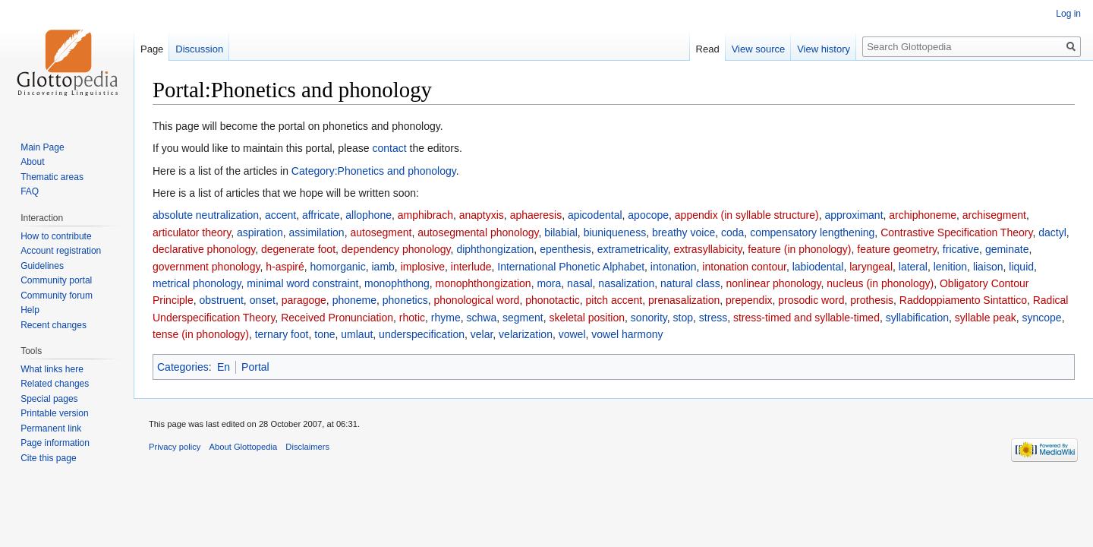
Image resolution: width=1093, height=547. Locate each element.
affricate (321, 215)
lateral (913, 267)
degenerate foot (298, 249)
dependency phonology (396, 249)
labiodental (818, 267)
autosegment (380, 232)
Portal (255, 367)
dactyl (1052, 232)
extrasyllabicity (708, 249)
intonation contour (744, 267)
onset (263, 300)
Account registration (60, 250)
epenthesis (565, 249)
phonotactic (552, 300)
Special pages (48, 399)
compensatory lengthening (812, 232)
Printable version (54, 413)
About (32, 162)
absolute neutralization (206, 215)
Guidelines (42, 266)
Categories (183, 367)
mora (549, 283)
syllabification (917, 317)
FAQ (29, 191)
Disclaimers (307, 446)
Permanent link (50, 428)
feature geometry (897, 249)
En (223, 367)
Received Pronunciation (337, 317)
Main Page (42, 147)
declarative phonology (204, 249)
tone (324, 334)
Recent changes (53, 325)
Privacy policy (174, 446)
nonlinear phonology (773, 283)
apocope (648, 215)
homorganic (338, 267)
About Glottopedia (243, 446)
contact (390, 148)
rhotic (412, 317)
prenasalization (684, 300)
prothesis (871, 300)
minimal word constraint (302, 283)
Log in (1068, 13)
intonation (673, 267)
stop (683, 317)
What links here (51, 369)
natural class (690, 283)
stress (713, 317)
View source (759, 49)
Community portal (56, 280)
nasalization (626, 283)
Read (708, 49)
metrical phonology (197, 283)
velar (482, 334)
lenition (950, 267)
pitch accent (614, 300)
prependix (749, 300)
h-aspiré (285, 267)
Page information (55, 443)
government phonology (206, 267)
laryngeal (871, 267)
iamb (383, 267)
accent (280, 215)
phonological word (477, 300)
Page (151, 49)
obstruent (221, 300)
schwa (481, 317)
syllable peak (985, 317)
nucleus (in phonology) (880, 283)
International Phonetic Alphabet (570, 267)
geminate (1007, 249)
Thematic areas (51, 177)
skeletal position (587, 317)
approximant (853, 215)
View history (823, 49)
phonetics (405, 300)
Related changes (54, 383)
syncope (1042, 317)
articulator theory (192, 232)
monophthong (397, 283)
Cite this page (48, 458)
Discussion (199, 49)
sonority (649, 317)
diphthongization (495, 249)
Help (29, 310)
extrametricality (632, 249)
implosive (423, 267)
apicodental (595, 215)
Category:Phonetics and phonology (373, 171)
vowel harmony (627, 334)
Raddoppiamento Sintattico (963, 300)
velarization (526, 334)
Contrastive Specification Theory (956, 232)
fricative (961, 249)
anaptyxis (481, 215)
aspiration (260, 232)
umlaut (357, 334)
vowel (572, 334)
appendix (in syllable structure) (747, 215)
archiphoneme (922, 215)
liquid (1021, 267)
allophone (368, 215)
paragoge (304, 300)
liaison (988, 267)
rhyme (446, 317)
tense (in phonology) (201, 334)
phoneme (354, 300)
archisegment (994, 215)
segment (522, 317)
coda (732, 232)
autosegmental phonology (477, 232)
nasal (579, 283)
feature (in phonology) (799, 249)
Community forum (56, 295)
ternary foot (282, 334)
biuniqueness (615, 232)
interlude (471, 267)
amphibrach (425, 215)
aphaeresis (536, 215)
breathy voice (683, 232)
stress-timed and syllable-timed (806, 317)
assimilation (317, 232)
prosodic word (811, 300)
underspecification (422, 334)
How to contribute (55, 236)
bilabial (561, 232)
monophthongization (483, 283)
